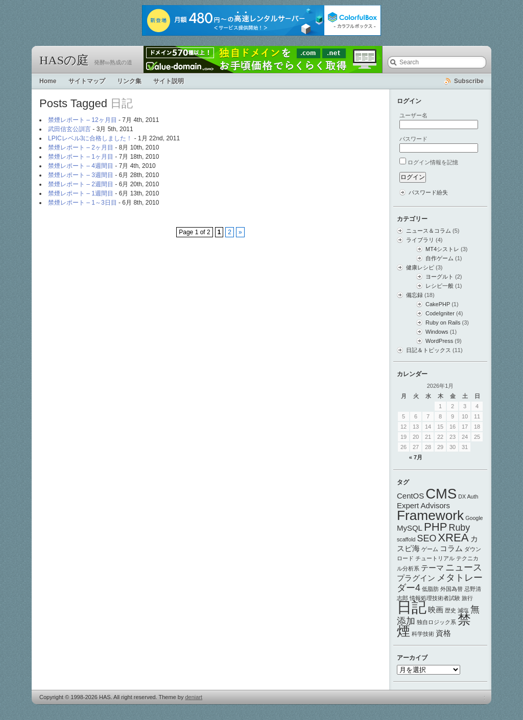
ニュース (463, 567)
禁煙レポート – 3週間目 (80, 175)
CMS (441, 494)
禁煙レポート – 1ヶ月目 (80, 156)
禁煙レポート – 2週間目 (80, 184)
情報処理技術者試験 (435, 598)
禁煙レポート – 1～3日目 (82, 202)
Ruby (459, 528)
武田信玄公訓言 (69, 129)
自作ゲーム (439, 258)
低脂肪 (430, 589)
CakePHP (437, 304)
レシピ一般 (439, 286)
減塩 (463, 610)
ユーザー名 (413, 115)
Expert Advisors (423, 505)
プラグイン (416, 578)
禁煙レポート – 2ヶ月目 (80, 147)
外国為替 (451, 589)
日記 (411, 607)
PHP (435, 526)
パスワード (413, 139)
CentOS (410, 495)
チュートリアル (435, 558)
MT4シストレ (442, 249)
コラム (451, 548)
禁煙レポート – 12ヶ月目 (82, 119)
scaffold (406, 539)
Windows (436, 332)
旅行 (467, 598)
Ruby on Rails (442, 322)
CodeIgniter (440, 313)
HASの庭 (64, 60)
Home (47, 81)
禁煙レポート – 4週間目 (80, 165)
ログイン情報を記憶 (433, 162)
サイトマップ (86, 81)
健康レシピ (420, 267)
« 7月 (415, 457)
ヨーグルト (439, 277)
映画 (435, 609)
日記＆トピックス (428, 350)
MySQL (409, 528)
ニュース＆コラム (428, 231)
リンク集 (129, 81)
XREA (453, 537)
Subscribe (469, 81)
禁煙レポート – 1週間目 (80, 193)
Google (474, 518)
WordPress (439, 341)
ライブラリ (420, 240)
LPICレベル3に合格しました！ (90, 138)
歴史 (450, 610)
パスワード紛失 (428, 192)
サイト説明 (168, 81)
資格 (443, 633)
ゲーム (429, 549)
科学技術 (423, 634)
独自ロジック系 (436, 622)
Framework (430, 515)
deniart (194, 697)
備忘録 (414, 295)
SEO (427, 538)
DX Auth (468, 496)
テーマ (432, 567)
